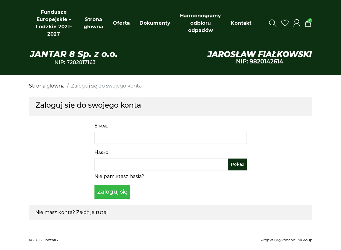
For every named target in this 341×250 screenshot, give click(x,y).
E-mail (101, 126)
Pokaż (237, 164)
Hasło (101, 152)
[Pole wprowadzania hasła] (161, 164)
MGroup (304, 240)
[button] (273, 23)
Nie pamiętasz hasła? (119, 176)
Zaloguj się (112, 191)
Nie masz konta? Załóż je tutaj (71, 212)
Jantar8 (51, 240)
